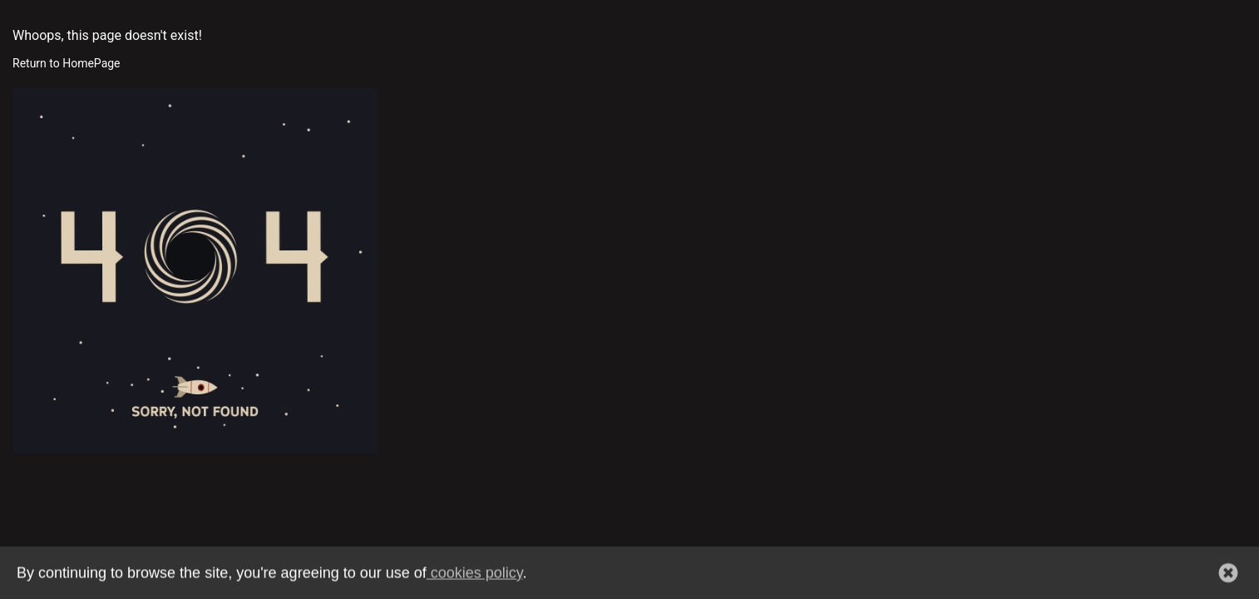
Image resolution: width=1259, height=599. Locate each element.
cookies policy (475, 574)
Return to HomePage (66, 63)
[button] (1228, 574)
